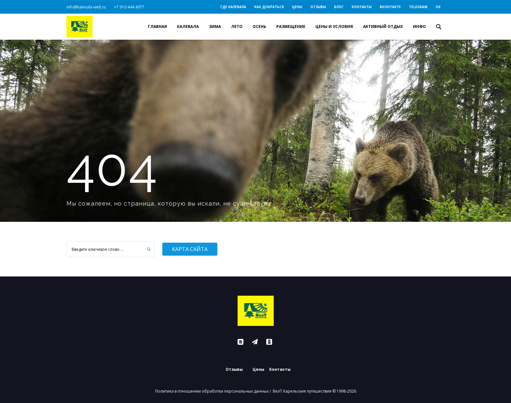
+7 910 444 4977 (129, 7)
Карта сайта (190, 249)
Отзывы (234, 369)
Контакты (280, 369)
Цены (258, 369)
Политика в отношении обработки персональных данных (212, 391)
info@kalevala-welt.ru (86, 7)
